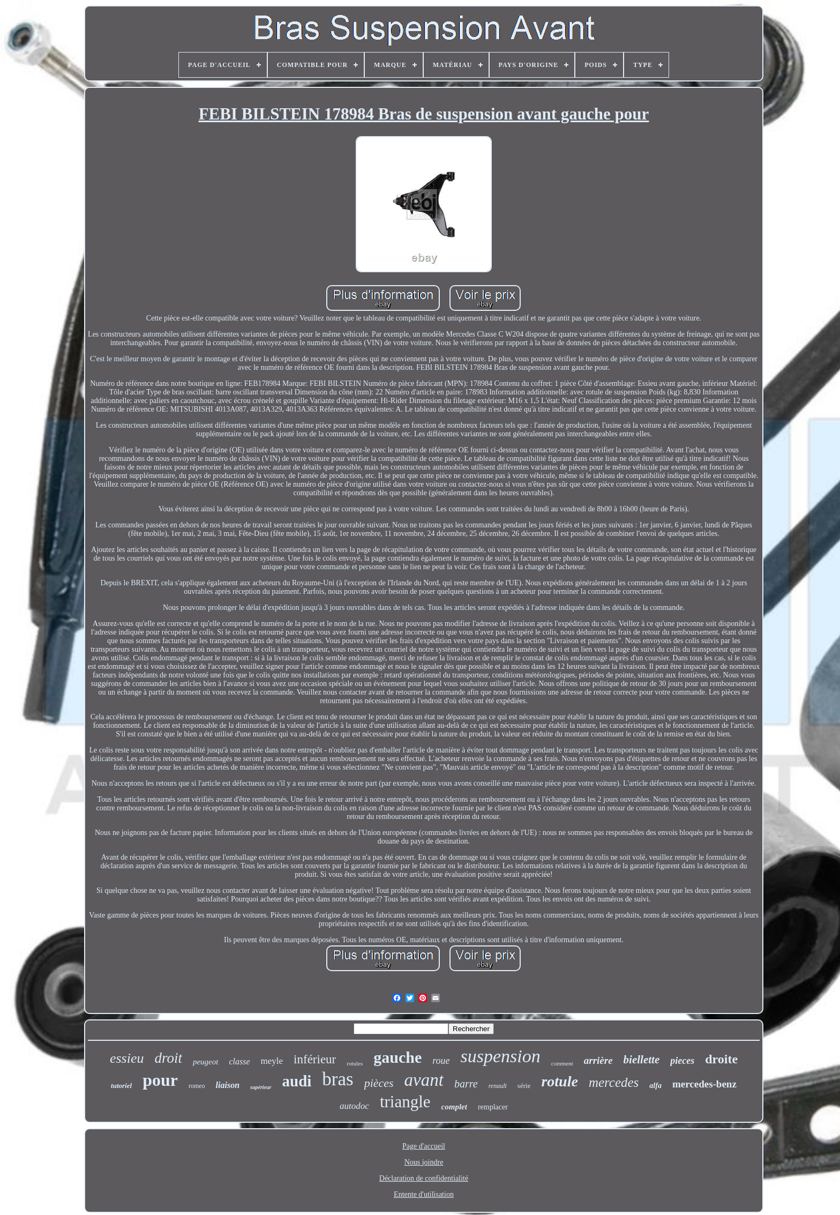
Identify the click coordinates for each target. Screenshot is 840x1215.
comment (562, 1063)
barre (466, 1084)
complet (454, 1106)
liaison (227, 1085)
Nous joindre (424, 1162)
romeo (197, 1086)
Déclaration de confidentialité (423, 1178)
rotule (559, 1081)
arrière (598, 1060)
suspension (501, 1056)
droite (721, 1059)
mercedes (614, 1082)
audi (297, 1081)
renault (498, 1086)
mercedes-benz (704, 1084)
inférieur (315, 1059)
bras (337, 1079)
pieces (682, 1060)
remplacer (493, 1107)
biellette (642, 1059)
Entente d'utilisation (424, 1194)
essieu (127, 1058)
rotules (355, 1063)
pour (160, 1080)
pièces (379, 1083)
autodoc (354, 1106)
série (524, 1086)
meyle (272, 1061)
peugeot (205, 1061)
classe (239, 1061)
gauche (397, 1057)
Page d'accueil (423, 1146)
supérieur (260, 1087)
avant (424, 1080)
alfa (655, 1086)
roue (440, 1060)
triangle (405, 1101)
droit (168, 1058)
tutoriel (121, 1086)
